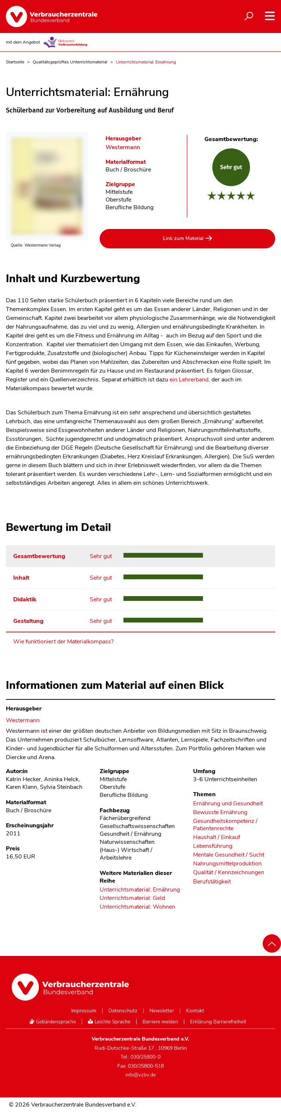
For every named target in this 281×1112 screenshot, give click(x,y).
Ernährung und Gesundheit (228, 803)
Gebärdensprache (52, 1021)
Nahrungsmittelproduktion (227, 863)
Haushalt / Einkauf (216, 837)
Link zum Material (183, 238)
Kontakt (195, 1010)
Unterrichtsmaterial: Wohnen (137, 907)
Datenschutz (122, 1010)
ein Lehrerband (189, 380)
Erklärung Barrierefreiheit (218, 1021)
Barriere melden (160, 1021)
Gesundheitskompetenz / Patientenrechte (225, 825)
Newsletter (161, 1010)
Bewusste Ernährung (220, 812)
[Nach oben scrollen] (272, 943)
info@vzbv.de (140, 1074)
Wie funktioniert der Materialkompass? (63, 642)
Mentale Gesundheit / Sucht (228, 854)
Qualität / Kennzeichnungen (228, 872)
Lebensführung (212, 846)
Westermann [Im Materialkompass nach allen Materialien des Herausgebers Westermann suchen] (123, 147)
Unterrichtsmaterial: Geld (132, 898)
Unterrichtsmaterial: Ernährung (140, 890)
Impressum (83, 1010)
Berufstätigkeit (212, 881)
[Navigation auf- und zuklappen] (270, 16)
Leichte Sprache (109, 1021)
